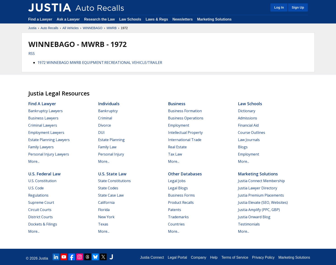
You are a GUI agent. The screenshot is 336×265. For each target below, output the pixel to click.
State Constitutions (114, 180)
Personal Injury (111, 154)
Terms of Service (234, 257)
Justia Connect (152, 257)
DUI (101, 132)
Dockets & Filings (42, 224)
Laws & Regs (157, 19)
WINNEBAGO (92, 28)
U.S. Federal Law (44, 174)
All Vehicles (70, 28)
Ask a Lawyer (69, 19)
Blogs (243, 146)
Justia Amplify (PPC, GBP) (259, 209)
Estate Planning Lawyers (49, 139)
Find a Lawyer (40, 19)
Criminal (105, 118)
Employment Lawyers (46, 132)
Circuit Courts (39, 209)
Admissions (247, 118)
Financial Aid (248, 125)
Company (198, 257)
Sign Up (298, 7)
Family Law (107, 146)
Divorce (104, 125)
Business (176, 103)
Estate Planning (111, 139)
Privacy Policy (263, 257)
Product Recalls (181, 202)
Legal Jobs (177, 180)
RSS (31, 53)
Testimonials (249, 224)
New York (106, 216)
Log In (279, 7)
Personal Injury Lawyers (48, 154)
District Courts (40, 216)
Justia (32, 28)
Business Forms (181, 195)
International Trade (184, 139)
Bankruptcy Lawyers (45, 110)
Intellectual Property (185, 132)
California (106, 202)
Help (214, 257)
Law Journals (249, 139)
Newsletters (183, 19)
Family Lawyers (41, 146)
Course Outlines (251, 132)
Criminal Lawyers (42, 125)
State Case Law (111, 195)
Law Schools (130, 19)
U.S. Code (36, 188)
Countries (176, 224)
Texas (103, 224)
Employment (178, 125)
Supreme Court (41, 202)
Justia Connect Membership (261, 180)
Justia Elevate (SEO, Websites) (263, 202)
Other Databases (185, 174)
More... (33, 161)
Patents (174, 209)
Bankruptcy (108, 110)
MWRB (112, 28)
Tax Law (175, 154)
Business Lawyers (43, 118)
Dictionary (246, 110)
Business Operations (185, 118)
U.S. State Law (112, 174)
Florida (104, 209)
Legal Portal (177, 257)
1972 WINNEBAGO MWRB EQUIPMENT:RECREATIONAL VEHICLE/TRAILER (99, 62)
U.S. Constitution (42, 180)
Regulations (38, 195)
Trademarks (178, 216)
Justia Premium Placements (261, 195)
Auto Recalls (49, 28)
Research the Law (99, 19)
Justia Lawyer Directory (257, 188)
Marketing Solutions (214, 19)
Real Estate (177, 146)
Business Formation (185, 110)
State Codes (108, 188)
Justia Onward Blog (254, 216)
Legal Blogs (178, 188)
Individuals (109, 103)
